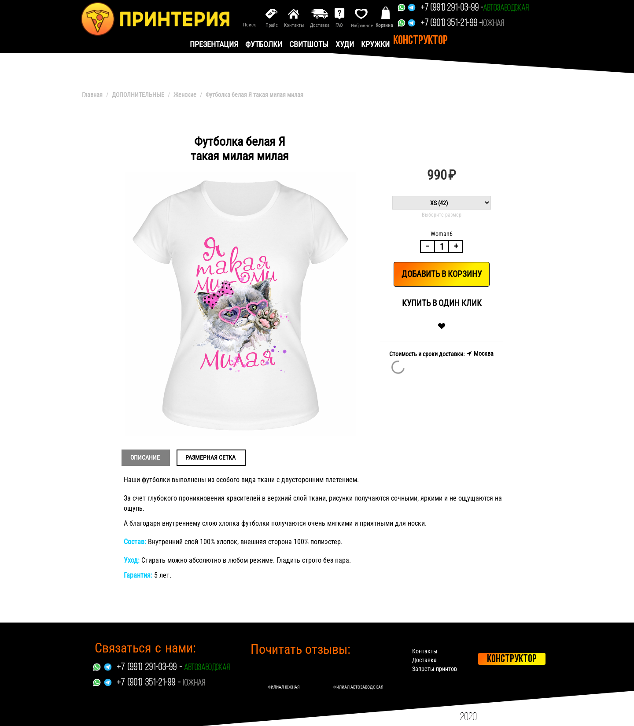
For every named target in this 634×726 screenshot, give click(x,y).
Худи (344, 44)
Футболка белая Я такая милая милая (254, 94)
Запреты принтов (434, 668)
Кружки (375, 44)
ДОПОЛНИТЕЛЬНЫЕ (138, 94)
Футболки (263, 44)
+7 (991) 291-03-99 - (451, 8)
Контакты (425, 651)
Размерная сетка (210, 457)
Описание (145, 457)
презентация (214, 44)
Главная (92, 94)
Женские (184, 94)
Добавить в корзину (442, 274)
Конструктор (420, 41)
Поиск (249, 25)
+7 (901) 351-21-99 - (451, 23)
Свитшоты (308, 44)
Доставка (424, 659)
